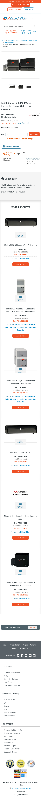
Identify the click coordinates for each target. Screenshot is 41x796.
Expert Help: (20, 5)
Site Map (14, 649)
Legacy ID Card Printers (12, 749)
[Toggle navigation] (35, 17)
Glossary (7, 706)
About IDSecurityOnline (12, 673)
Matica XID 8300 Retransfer (14, 327)
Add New (32, 627)
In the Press (8, 682)
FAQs (5, 703)
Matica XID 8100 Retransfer (25, 325)
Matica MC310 (25, 258)
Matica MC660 (25, 466)
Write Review (31, 162)
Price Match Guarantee (12, 685)
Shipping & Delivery (10, 739)
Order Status (8, 736)
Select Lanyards (9, 716)
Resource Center (9, 700)
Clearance (29, 9)
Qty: (2, 134)
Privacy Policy (15, 645)
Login (32, 32)
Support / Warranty (29, 645)
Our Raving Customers (11, 679)
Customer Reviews (32, 164)
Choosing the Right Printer (13, 730)
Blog (5, 709)
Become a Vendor (10, 712)
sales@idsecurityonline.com (21, 788)
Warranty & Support (10, 752)
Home (4, 645)
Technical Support (10, 746)
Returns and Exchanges (12, 733)
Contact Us (24, 649)
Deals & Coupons (15, 9)
